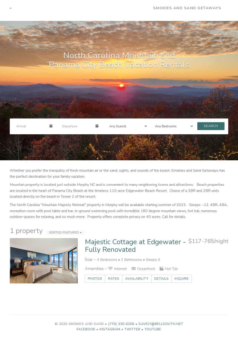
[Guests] (127, 126)
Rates (113, 278)
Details (161, 278)
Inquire (182, 278)
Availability (137, 278)
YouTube (153, 329)
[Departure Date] (77, 126)
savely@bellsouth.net (161, 324)
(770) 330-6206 (121, 324)
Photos (95, 278)
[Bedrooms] (172, 126)
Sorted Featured (65, 232)
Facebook (86, 329)
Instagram (109, 329)
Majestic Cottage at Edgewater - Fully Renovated (135, 245)
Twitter (132, 329)
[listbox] (119, 90)
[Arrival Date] (30, 126)
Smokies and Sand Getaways (187, 8)
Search (211, 126)
